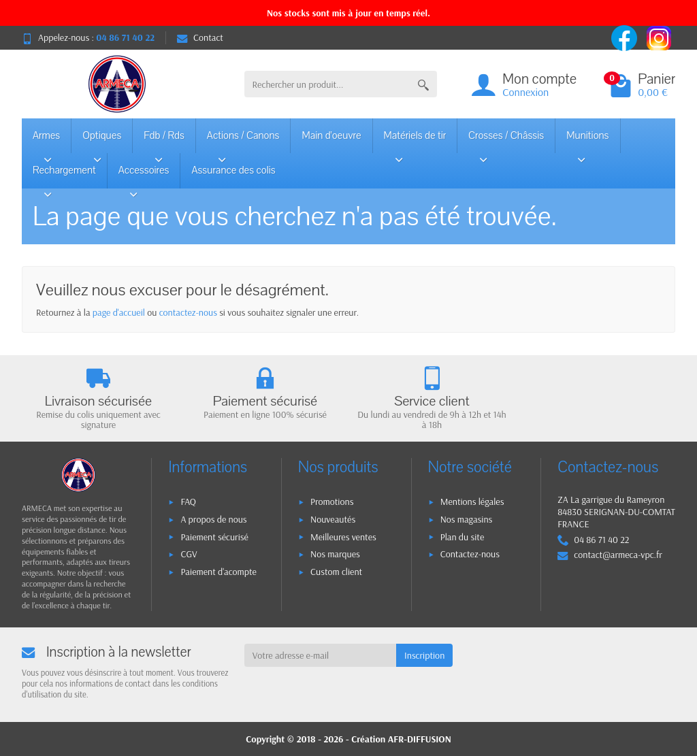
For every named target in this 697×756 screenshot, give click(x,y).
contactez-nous (188, 312)
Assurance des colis (233, 170)
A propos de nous (213, 519)
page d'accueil (119, 312)
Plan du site (462, 537)
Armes (48, 141)
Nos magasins (466, 519)
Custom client (336, 571)
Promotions (331, 501)
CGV (188, 554)
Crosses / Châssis (506, 141)
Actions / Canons (243, 141)
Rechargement (64, 175)
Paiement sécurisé (214, 537)
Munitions (587, 141)
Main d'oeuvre (331, 135)
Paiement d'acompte (218, 571)
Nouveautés (332, 519)
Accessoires (143, 175)
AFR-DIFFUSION (419, 739)
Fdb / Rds (164, 141)
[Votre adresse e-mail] (320, 655)
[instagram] (659, 37)
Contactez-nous (470, 554)
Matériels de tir (415, 141)
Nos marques (335, 554)
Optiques (101, 141)
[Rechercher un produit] (327, 84)
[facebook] (625, 37)
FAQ (188, 501)
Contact (200, 37)
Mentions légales (472, 501)
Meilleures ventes (343, 537)
